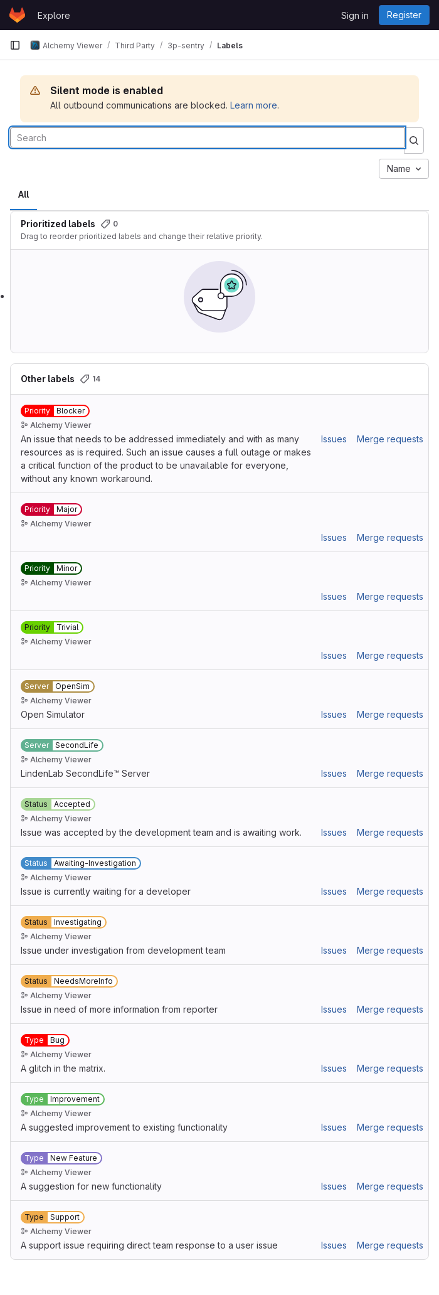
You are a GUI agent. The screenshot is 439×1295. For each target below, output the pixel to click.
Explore (54, 15)
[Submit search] (414, 140)
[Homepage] (17, 15)
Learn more (253, 105)
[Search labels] (207, 137)
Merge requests (390, 439)
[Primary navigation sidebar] (15, 45)
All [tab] (23, 194)
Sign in (355, 15)
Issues (334, 439)
